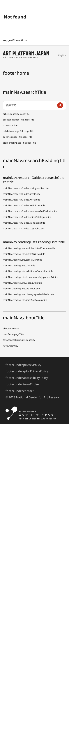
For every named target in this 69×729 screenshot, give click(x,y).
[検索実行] (60, 105)
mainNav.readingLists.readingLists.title (34, 242)
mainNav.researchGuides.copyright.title (23, 228)
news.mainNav (10, 345)
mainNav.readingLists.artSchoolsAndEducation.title (29, 248)
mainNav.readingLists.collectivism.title (22, 259)
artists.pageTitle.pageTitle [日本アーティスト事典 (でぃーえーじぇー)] (16, 113)
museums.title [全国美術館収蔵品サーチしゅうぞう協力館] (10, 125)
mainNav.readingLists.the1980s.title (21, 288)
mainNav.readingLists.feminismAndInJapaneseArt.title (30, 277)
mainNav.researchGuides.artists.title (21, 194)
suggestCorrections (15, 40)
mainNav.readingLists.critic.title (19, 265)
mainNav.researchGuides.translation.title (24, 222)
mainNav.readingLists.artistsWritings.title (24, 254)
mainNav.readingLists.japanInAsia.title (22, 282)
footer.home (16, 73)
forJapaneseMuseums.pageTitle (19, 339)
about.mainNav (11, 328)
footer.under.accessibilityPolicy (27, 378)
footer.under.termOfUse (22, 384)
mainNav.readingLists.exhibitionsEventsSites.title (28, 271)
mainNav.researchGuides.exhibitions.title (24, 205)
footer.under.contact (20, 391)
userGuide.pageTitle (13, 334)
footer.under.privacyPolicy (23, 365)
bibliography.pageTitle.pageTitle (19, 142)
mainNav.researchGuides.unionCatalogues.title (27, 217)
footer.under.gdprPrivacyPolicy (27, 371)
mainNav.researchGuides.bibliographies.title (26, 188)
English (62, 55)
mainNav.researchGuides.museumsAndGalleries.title (30, 211)
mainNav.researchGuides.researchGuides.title (33, 179)
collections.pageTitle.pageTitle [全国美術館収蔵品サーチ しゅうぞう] (18, 119)
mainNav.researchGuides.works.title (21, 199)
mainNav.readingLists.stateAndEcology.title (25, 300)
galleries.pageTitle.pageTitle (17, 136)
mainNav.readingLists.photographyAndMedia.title (28, 294)
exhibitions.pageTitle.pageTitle (18, 131)
